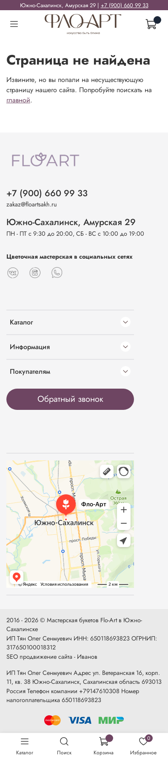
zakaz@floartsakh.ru (31, 204)
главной (18, 100)
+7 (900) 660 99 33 (124, 5)
